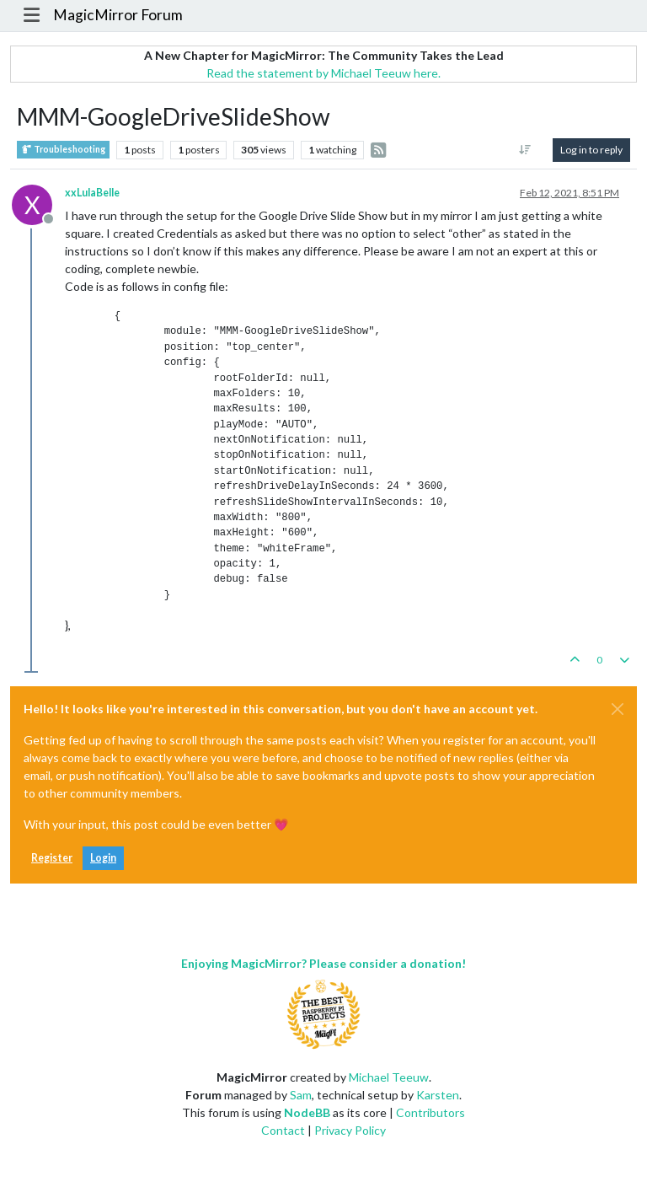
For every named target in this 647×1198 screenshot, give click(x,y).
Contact (283, 1130)
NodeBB (307, 1112)
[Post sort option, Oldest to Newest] (525, 150)
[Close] (617, 709)
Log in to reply (591, 149)
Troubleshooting (63, 149)
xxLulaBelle (92, 192)
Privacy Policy (350, 1130)
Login (103, 857)
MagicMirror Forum (118, 15)
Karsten (437, 1095)
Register (51, 857)
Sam (301, 1095)
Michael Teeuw (389, 1077)
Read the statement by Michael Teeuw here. (323, 73)
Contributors (430, 1112)
